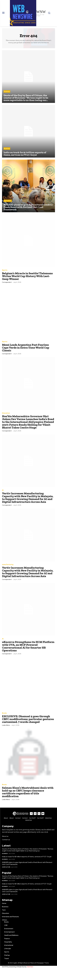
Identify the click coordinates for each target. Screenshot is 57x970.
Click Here (30, 967)
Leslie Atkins (6, 725)
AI (3, 490)
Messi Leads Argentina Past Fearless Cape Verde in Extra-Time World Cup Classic (25, 347)
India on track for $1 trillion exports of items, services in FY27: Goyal (26, 857)
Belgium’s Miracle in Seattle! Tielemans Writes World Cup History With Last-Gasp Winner (27, 276)
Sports (4, 270)
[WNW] (20, 813)
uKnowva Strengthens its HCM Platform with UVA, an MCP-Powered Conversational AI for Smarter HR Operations (28, 646)
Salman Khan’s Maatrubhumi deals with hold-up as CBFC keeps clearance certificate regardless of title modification (27, 792)
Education (6, 413)
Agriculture (7, 201)
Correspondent (7, 282)
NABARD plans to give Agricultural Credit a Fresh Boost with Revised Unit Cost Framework (27, 863)
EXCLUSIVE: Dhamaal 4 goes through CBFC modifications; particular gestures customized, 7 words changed (28, 719)
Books (4, 713)
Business (7, 91)
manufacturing (7, 564)
